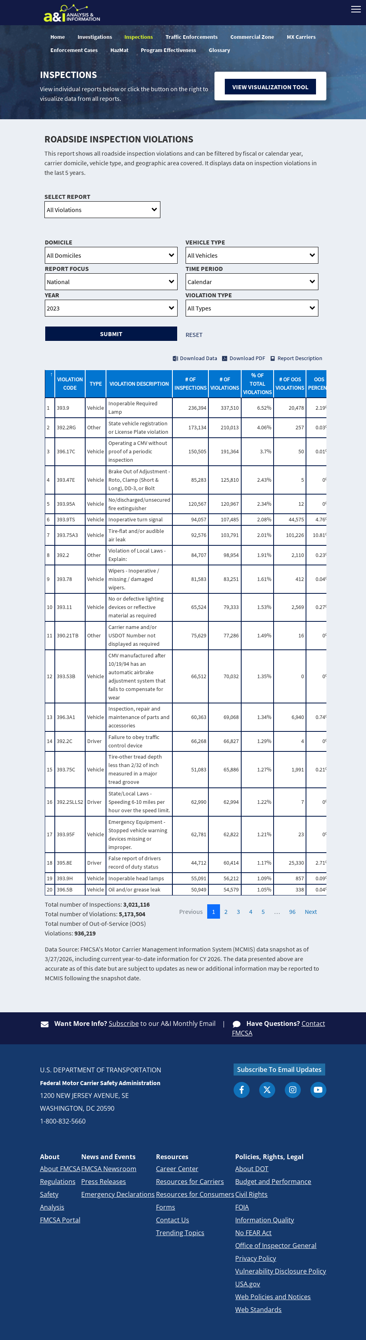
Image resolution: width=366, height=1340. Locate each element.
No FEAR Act (253, 1232)
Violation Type (209, 295)
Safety (49, 1194)
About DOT (251, 1168)
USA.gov (247, 1284)
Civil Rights (251, 1194)
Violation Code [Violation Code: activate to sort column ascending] (70, 383)
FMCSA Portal (60, 1220)
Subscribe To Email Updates (279, 1069)
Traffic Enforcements (192, 36)
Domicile (58, 242)
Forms (165, 1207)
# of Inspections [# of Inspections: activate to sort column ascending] (190, 383)
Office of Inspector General (275, 1245)
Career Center (177, 1168)
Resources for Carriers (190, 1181)
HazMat (119, 50)
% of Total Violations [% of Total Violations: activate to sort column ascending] (257, 384)
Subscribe (124, 1023)
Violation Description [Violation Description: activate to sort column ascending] (139, 383)
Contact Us (172, 1220)
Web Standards (258, 1309)
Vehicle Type (205, 242)
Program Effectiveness (168, 50)
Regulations (58, 1181)
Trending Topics (180, 1232)
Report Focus (67, 268)
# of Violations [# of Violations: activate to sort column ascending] (224, 383)
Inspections (138, 36)
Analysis (52, 1207)
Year (52, 295)
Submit (111, 334)
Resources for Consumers (195, 1194)
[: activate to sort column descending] (49, 384)
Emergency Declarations (118, 1194)
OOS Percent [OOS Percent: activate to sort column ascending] (319, 383)
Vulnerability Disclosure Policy (280, 1271)
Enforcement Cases (74, 50)
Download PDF (247, 358)
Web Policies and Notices (273, 1296)
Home (57, 36)
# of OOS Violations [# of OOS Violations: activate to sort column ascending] (290, 383)
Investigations (95, 36)
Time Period (204, 268)
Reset (194, 334)
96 (292, 911)
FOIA (242, 1207)
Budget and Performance (273, 1181)
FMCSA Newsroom (108, 1168)
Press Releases (103, 1181)
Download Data (198, 358)
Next (311, 911)
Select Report (67, 196)
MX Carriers (301, 36)
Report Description (300, 358)
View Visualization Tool (270, 87)
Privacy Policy (255, 1258)
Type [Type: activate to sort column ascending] (96, 383)
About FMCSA (60, 1168)
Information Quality (264, 1220)
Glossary (219, 50)
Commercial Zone (252, 36)
